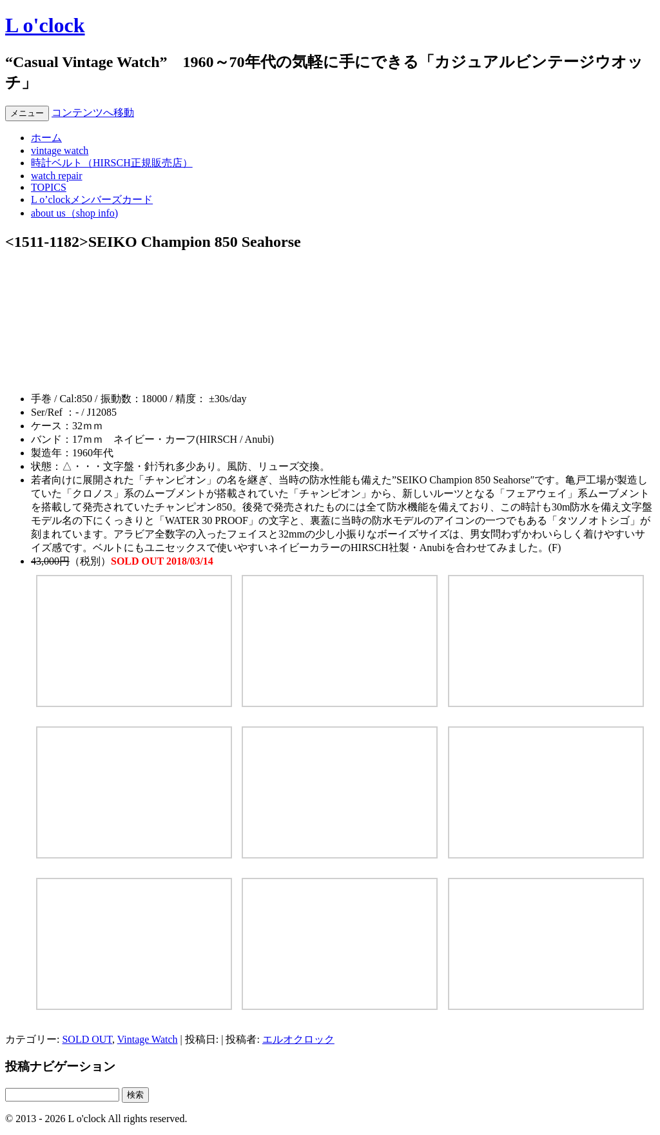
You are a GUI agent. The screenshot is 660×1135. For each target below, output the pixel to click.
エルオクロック (298, 1039)
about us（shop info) (74, 213)
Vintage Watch (147, 1039)
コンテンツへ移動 (93, 112)
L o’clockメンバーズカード (92, 199)
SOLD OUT (87, 1039)
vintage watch (59, 150)
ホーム (46, 137)
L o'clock (45, 25)
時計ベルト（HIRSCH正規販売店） (112, 162)
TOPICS (48, 187)
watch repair (56, 175)
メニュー (27, 113)
